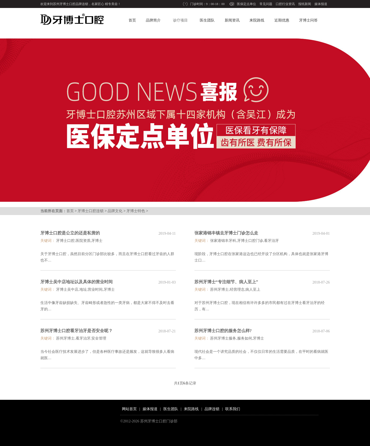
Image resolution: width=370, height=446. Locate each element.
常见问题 (266, 4)
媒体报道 (320, 4)
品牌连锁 (212, 409)
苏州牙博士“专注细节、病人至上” (226, 282)
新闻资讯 (232, 20)
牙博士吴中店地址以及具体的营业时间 (76, 282)
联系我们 (232, 409)
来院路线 (256, 20)
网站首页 (129, 409)
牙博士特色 (135, 211)
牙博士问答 (308, 20)
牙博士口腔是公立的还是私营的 (70, 233)
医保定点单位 (246, 4)
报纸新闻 (304, 4)
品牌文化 (115, 211)
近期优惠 (281, 20)
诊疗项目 (180, 20)
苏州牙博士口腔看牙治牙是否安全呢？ (76, 330)
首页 (132, 20)
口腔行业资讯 (285, 4)
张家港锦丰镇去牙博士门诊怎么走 (226, 233)
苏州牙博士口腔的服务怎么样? (223, 330)
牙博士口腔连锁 (91, 211)
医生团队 (207, 20)
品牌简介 (153, 20)
